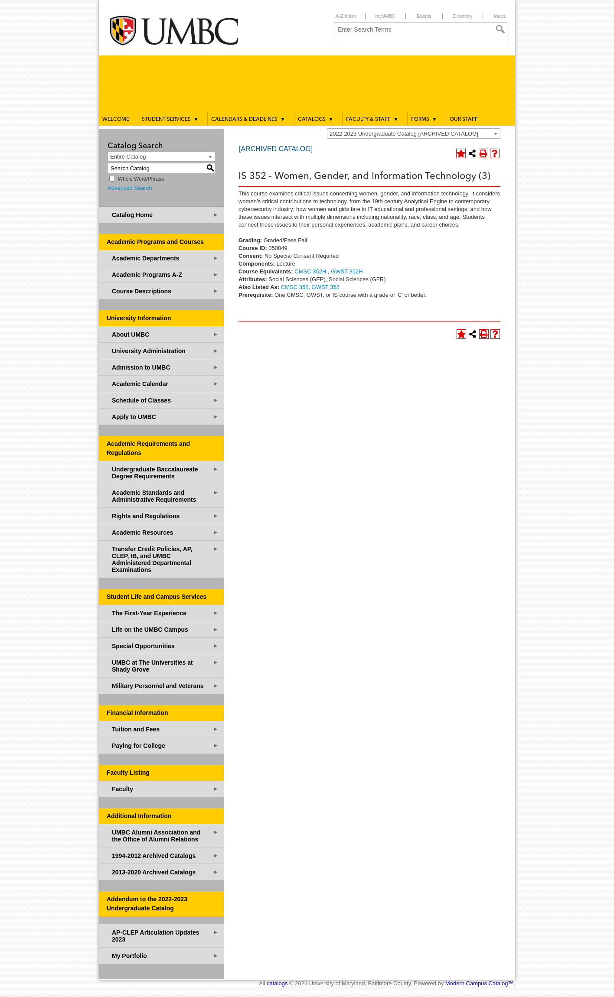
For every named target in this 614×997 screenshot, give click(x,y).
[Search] (500, 29)
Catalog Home (165, 214)
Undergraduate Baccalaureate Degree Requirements (165, 472)
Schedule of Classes (165, 400)
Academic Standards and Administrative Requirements (165, 496)
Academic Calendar (165, 383)
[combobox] (413, 133)
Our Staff (464, 119)
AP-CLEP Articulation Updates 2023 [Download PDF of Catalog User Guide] (165, 936)
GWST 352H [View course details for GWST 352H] (347, 271)
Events (424, 16)
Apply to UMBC (165, 416)
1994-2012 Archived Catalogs (165, 855)
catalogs (277, 983)
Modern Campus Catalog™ (479, 983)
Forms (424, 119)
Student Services (170, 119)
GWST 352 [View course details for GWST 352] (326, 287)
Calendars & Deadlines (248, 119)
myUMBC (385, 16)
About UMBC (165, 334)
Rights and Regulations (165, 516)
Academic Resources (165, 532)
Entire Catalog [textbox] (128, 156)
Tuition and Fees (165, 729)
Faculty (165, 788)
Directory (462, 16)
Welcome (115, 119)
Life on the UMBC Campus (165, 629)
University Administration (165, 350)
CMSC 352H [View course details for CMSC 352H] (310, 271)
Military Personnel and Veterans (165, 685)
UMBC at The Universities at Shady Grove (165, 666)
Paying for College (165, 745)
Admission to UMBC (165, 367)
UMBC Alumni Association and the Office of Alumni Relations (165, 835)
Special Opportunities (165, 646)
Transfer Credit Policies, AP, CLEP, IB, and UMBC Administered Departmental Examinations (165, 559)
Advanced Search (130, 188)
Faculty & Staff (372, 119)
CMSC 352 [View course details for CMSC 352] (295, 287)
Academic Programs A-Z (165, 274)
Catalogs (315, 119)
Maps (500, 16)
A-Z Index (346, 16)
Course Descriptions (165, 291)
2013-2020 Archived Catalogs (165, 872)
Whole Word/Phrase (141, 179)
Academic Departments (165, 258)
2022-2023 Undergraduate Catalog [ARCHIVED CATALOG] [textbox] (404, 133)
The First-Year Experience (165, 613)
